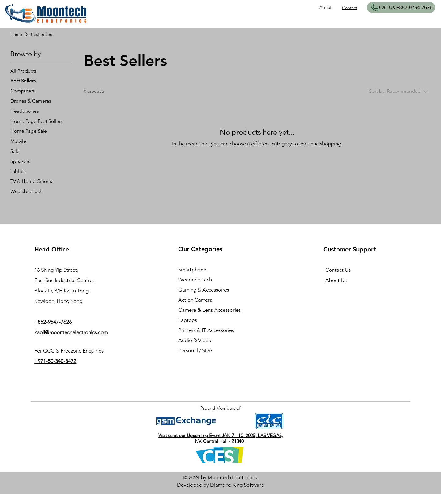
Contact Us (338, 270)
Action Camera (195, 300)
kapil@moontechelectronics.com (71, 332)
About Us (336, 280)
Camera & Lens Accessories (209, 310)
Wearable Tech (195, 280)
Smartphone (192, 269)
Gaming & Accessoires (203, 290)
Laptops (187, 320)
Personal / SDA (195, 350)
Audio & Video (194, 340)
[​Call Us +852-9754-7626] (401, 7)
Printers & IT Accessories (206, 330)
